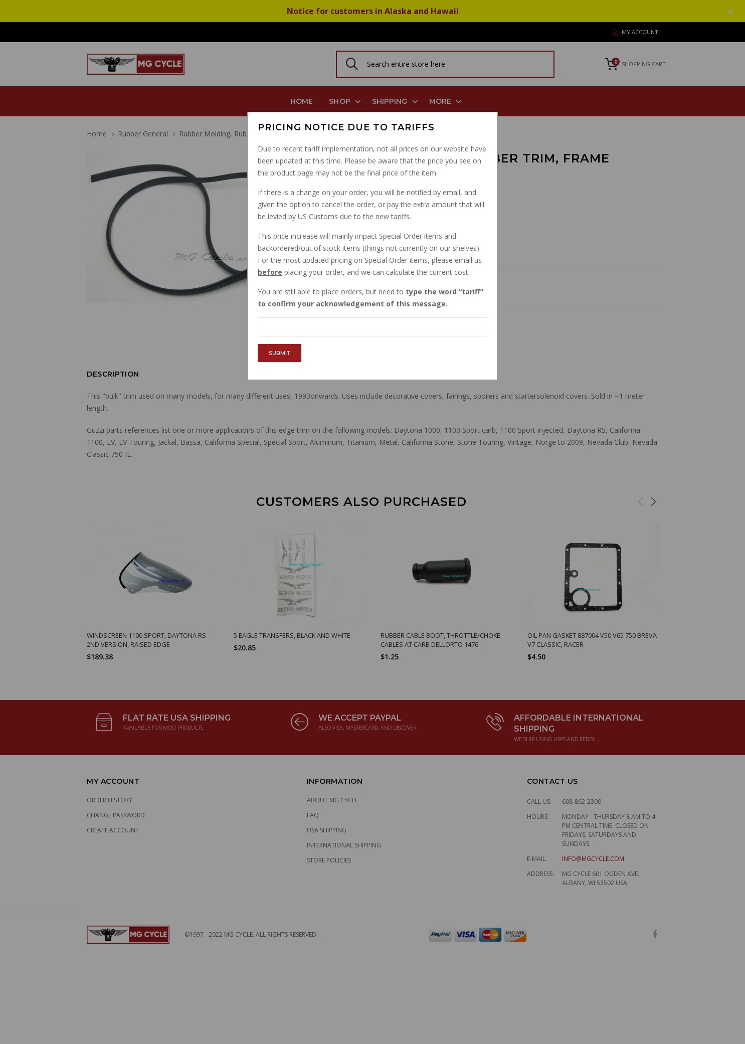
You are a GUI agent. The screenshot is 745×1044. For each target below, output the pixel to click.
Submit (279, 353)
